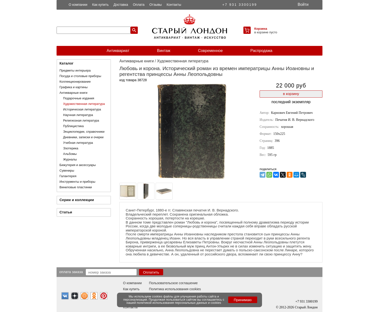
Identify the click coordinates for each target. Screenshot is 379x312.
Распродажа (261, 51)
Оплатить (151, 272)
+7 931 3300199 (239, 5)
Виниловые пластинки (75, 187)
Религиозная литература (81, 120)
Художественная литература (84, 104)
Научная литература (78, 115)
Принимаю (243, 300)
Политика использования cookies (175, 289)
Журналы (70, 159)
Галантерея (67, 176)
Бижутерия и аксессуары (77, 165)
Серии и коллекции (76, 200)
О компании (78, 5)
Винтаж (163, 51)
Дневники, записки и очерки (83, 137)
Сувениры (66, 170)
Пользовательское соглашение (173, 283)
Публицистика (73, 126)
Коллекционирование (75, 81)
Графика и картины (73, 87)
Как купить (100, 5)
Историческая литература (82, 109)
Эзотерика (70, 148)
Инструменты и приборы (77, 181)
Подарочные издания (78, 98)
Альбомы (70, 154)
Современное (210, 51)
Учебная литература (78, 143)
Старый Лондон (306, 307)
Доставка (121, 5)
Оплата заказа (71, 272)
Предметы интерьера (75, 70)
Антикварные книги (73, 92)
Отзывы (155, 5)
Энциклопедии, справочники (83, 131)
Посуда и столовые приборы (80, 76)
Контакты (174, 5)
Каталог (66, 63)
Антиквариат (118, 51)
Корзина (260, 28)
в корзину (291, 94)
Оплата (139, 5)
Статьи (65, 212)
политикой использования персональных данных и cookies (179, 303)
